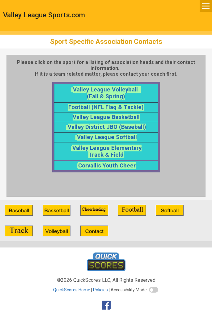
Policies (100, 289)
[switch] (153, 290)
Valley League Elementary (107, 148)
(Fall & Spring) (106, 96)
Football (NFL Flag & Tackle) (106, 107)
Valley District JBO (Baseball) (107, 127)
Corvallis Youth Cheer (107, 165)
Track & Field (106, 154)
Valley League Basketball (106, 117)
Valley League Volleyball (107, 89)
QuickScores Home (71, 289)
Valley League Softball (107, 137)
